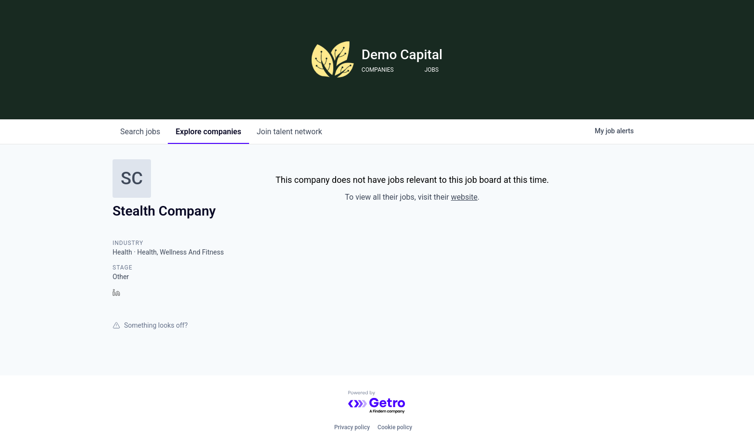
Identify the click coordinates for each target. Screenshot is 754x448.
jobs (140, 131)
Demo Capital (402, 55)
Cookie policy (394, 427)
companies (208, 131)
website (464, 197)
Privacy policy (352, 427)
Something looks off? (150, 325)
